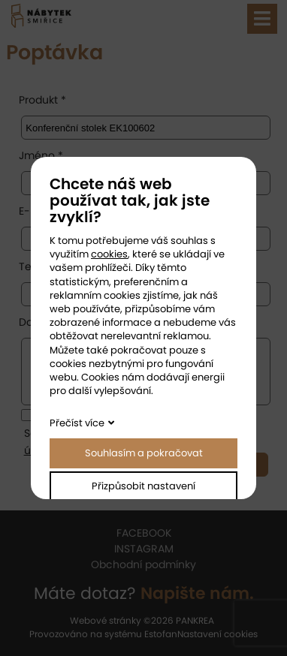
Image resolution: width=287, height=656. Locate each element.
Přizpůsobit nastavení (143, 486)
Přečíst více (77, 423)
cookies (109, 254)
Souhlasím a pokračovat (144, 453)
